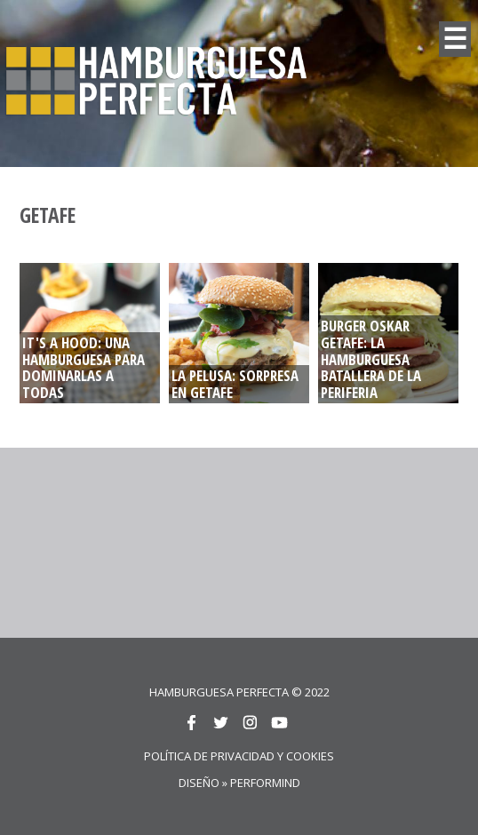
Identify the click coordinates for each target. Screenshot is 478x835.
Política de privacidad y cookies (239, 756)
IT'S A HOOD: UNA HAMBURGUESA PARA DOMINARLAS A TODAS (83, 368)
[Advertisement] (306, 541)
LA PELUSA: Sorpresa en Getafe (235, 384)
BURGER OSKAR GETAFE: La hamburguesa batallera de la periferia (371, 359)
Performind (265, 783)
